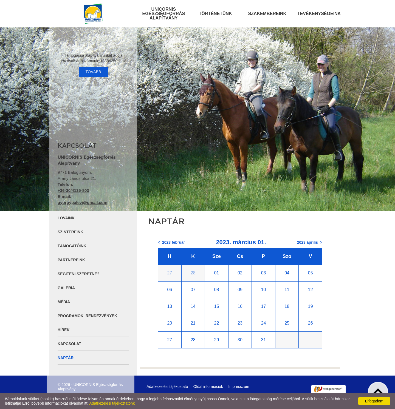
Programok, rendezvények (87, 316)
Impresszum (238, 386)
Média (64, 302)
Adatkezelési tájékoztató (167, 386)
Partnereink (71, 260)
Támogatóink (72, 246)
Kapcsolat (69, 344)
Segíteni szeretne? (78, 274)
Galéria (66, 288)
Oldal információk (208, 386)
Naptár (66, 358)
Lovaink (66, 218)
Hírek (64, 330)
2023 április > (309, 242)
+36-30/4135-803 (73, 190)
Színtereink (70, 232)
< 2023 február (171, 242)
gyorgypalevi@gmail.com (82, 202)
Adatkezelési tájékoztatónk (112, 403)
